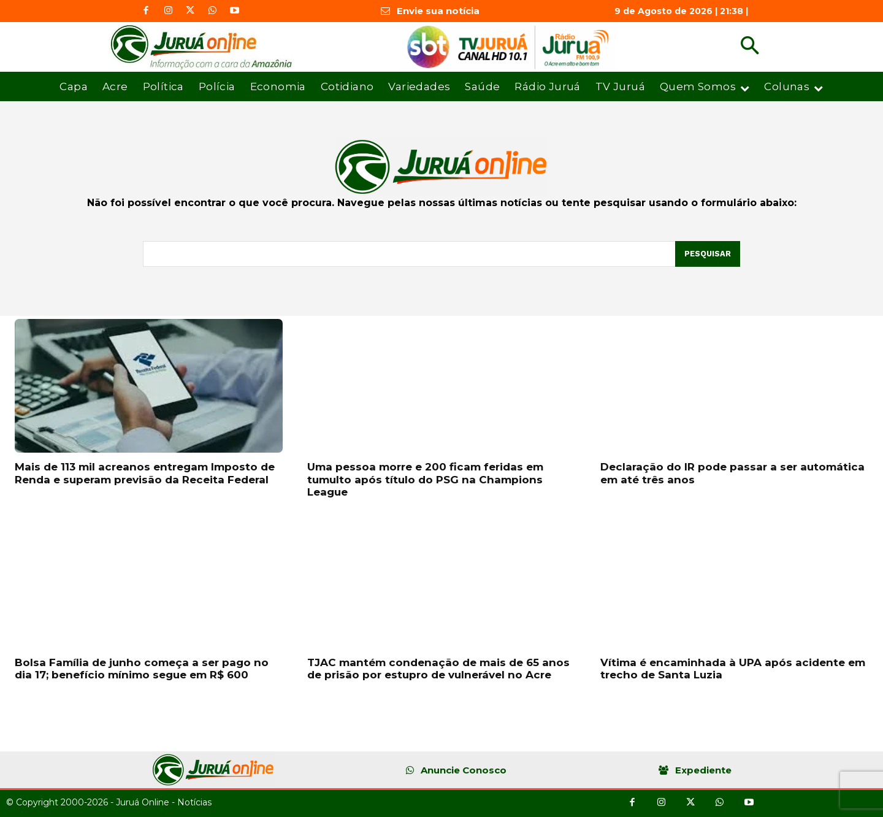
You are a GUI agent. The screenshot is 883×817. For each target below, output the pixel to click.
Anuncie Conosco (463, 770)
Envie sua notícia (438, 11)
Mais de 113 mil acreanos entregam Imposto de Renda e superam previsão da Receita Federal (145, 473)
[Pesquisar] (707, 254)
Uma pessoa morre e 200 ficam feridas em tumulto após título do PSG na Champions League (425, 479)
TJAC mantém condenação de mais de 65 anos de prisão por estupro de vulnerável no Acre (438, 668)
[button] (749, 47)
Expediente (703, 770)
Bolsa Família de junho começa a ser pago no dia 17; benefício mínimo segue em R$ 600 (142, 668)
